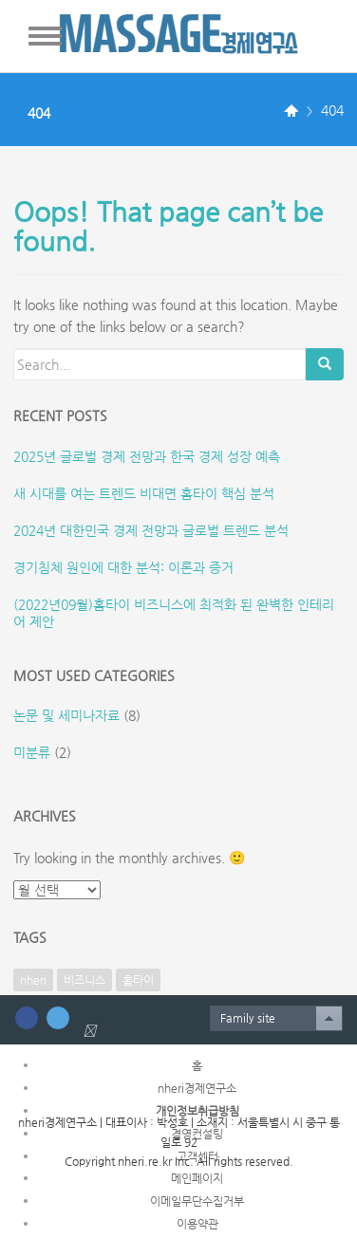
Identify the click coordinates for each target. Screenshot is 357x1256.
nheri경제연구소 (197, 1088)
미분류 (31, 752)
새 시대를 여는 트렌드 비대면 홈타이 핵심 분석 (143, 493)
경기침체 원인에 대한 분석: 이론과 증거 (123, 567)
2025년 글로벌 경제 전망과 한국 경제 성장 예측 (146, 456)
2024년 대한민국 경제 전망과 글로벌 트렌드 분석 (151, 530)
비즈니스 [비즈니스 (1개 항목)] (84, 980)
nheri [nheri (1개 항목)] (33, 980)
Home (291, 111)
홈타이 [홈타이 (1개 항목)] (138, 980)
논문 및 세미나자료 (66, 715)
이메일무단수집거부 (197, 1201)
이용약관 (197, 1223)
